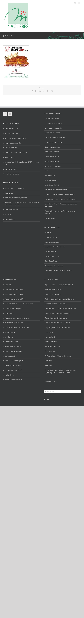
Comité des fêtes (51, 261)
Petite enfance (10, 157)
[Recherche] (45, 391)
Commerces (9, 193)
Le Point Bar (9, 337)
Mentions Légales (51, 382)
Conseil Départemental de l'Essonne (57, 313)
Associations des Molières (54, 266)
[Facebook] (5, 114)
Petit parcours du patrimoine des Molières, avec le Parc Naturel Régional (22, 203)
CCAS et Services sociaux (54, 142)
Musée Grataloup (51, 342)
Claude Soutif (9, 313)
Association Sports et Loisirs (14, 294)
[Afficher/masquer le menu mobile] (79, 3)
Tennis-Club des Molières (13, 380)
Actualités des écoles (12, 129)
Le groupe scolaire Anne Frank (15, 138)
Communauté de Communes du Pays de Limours (61, 309)
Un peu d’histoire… (51, 237)
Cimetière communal (52, 147)
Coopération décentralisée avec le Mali (58, 270)
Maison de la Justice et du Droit (56, 190)
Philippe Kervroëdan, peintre (14, 361)
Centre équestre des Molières (15, 299)
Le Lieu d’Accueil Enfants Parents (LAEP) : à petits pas (22, 163)
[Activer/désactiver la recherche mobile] (75, 3)
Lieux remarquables (11, 210)
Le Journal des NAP (11, 133)
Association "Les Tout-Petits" (14, 290)
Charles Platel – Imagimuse (14, 309)
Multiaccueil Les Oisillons (13, 351)
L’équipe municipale (52, 118)
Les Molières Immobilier (13, 346)
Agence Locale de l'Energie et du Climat (59, 285)
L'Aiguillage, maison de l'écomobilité (57, 328)
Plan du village (10, 219)
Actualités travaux (51, 180)
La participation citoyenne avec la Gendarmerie (61, 199)
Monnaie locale (50, 337)
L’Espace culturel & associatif (55, 137)
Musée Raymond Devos (53, 346)
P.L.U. (47, 171)
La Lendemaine (10, 332)
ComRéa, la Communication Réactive (17, 318)
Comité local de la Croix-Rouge (55, 304)
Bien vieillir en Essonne (53, 290)
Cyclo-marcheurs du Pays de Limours (57, 323)
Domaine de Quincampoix (14, 323)
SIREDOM (48, 365)
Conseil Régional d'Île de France (56, 318)
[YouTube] (10, 114)
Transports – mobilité (52, 152)
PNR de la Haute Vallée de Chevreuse (58, 356)
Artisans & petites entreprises (15, 188)
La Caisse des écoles (12, 174)
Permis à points (50, 351)
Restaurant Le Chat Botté (13, 370)
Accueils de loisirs (11, 169)
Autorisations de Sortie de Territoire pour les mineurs (60, 212)
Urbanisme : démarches (53, 166)
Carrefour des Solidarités (53, 294)
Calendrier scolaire (11, 148)
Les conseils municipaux (53, 123)
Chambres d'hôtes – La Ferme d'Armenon (19, 304)
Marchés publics (50, 175)
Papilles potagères (11, 356)
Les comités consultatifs (53, 128)
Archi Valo (8, 285)
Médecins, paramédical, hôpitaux (16, 198)
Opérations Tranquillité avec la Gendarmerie (60, 194)
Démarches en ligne (52, 156)
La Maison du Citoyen (52, 133)
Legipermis (49, 332)
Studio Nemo (9, 375)
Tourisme (8, 214)
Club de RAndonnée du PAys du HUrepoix (59, 299)
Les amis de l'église (11, 342)
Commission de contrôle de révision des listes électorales (61, 205)
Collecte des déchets (52, 185)
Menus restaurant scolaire (13, 143)
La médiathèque (50, 251)
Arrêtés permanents (52, 161)
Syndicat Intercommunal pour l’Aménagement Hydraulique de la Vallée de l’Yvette (61, 371)
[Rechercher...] (62, 391)
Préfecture (48, 361)
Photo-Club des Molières (13, 365)
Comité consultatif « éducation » (16, 152)
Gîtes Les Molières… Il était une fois (17, 328)
